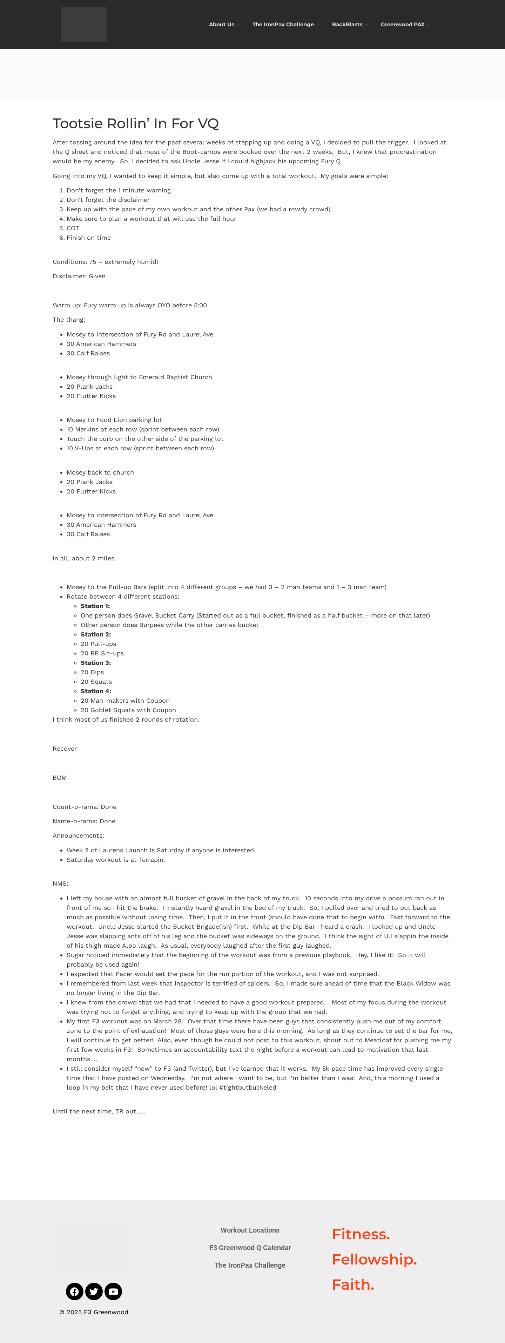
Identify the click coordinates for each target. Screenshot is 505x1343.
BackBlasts (351, 24)
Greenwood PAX (406, 24)
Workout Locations (250, 1230)
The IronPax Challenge (287, 24)
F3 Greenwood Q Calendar (250, 1247)
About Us (225, 24)
